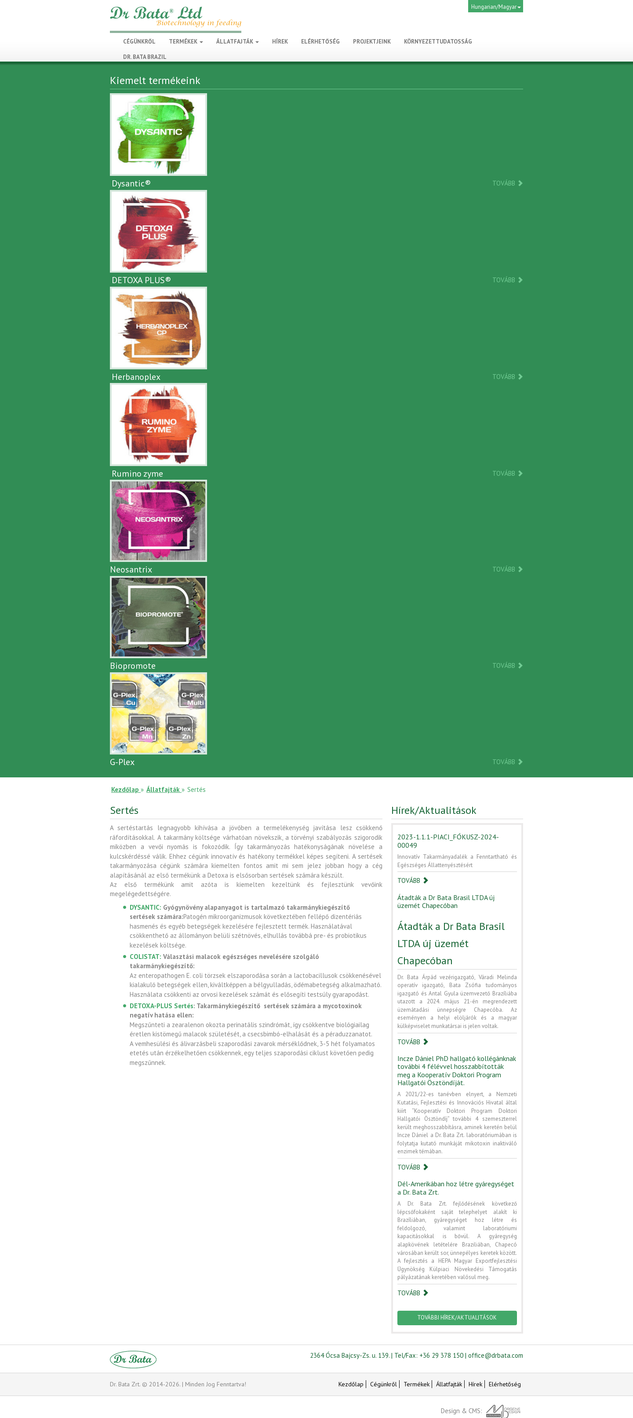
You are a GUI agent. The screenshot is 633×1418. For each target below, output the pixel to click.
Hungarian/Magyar (496, 7)
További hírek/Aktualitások (457, 1317)
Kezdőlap (351, 1384)
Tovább (507, 183)
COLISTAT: (145, 956)
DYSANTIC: (145, 907)
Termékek (186, 41)
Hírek (475, 1384)
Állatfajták (237, 41)
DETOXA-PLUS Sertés (161, 1006)
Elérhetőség (505, 1384)
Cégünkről (383, 1384)
